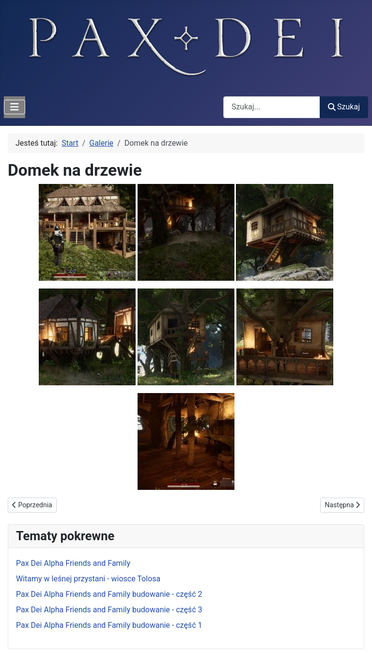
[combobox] (271, 107)
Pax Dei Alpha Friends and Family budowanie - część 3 (109, 609)
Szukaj (344, 106)
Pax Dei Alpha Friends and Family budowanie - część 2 (109, 594)
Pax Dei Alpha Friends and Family (73, 563)
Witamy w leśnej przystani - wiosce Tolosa (88, 578)
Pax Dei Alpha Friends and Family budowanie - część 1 (109, 625)
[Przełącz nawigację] (14, 107)
